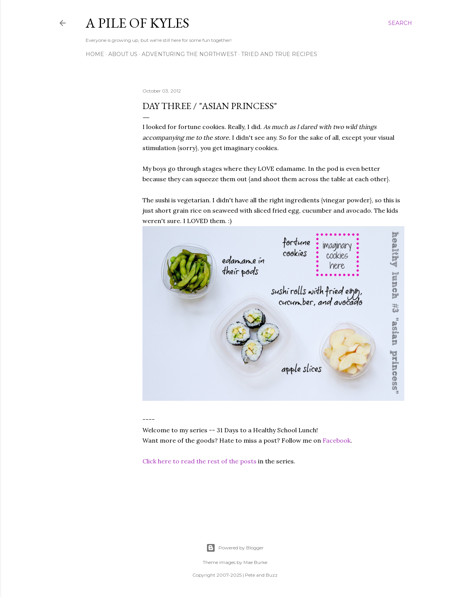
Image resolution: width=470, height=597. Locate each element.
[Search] (400, 23)
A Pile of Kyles (137, 23)
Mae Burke (255, 562)
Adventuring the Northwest (189, 54)
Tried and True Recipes (279, 54)
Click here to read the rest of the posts (199, 461)
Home (95, 54)
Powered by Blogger (235, 547)
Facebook (337, 440)
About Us (122, 54)
